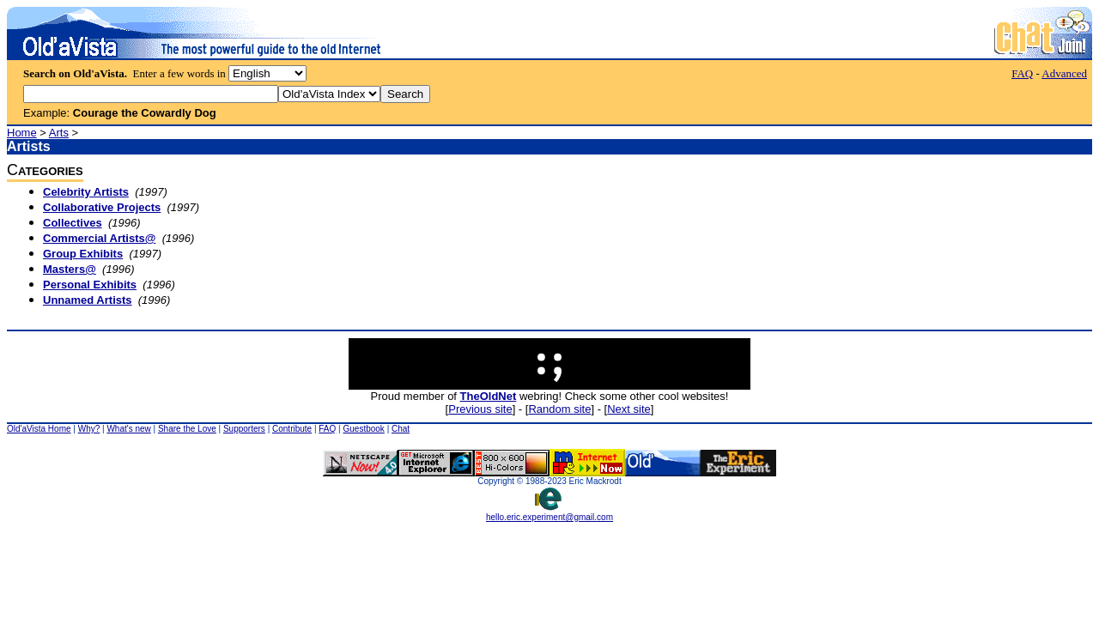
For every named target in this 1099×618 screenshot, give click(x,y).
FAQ (1022, 73)
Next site (629, 409)
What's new (128, 428)
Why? (89, 428)
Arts (59, 132)
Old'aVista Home (39, 428)
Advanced (1064, 73)
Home (22, 132)
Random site (559, 409)
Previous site (480, 409)
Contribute (292, 428)
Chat (401, 428)
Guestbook (363, 428)
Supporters (244, 428)
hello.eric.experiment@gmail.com (549, 513)
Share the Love (187, 428)
